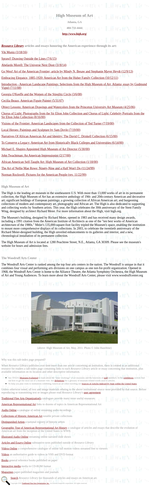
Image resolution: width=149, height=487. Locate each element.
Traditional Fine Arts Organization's (21, 398)
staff (106, 377)
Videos (5, 454)
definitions (59, 380)
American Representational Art (18, 404)
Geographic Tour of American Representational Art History (34, 427)
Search (14, 477)
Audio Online (9, 410)
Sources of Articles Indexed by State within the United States (109, 383)
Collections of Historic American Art (21, 416)
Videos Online (9, 448)
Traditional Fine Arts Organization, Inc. (35, 483)
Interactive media (11, 466)
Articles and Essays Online (16, 442)
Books (4, 460)
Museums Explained (29, 377)
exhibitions (129, 377)
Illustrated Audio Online (14, 436)
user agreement (92, 392)
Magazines (7, 472)
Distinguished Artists (13, 421)
